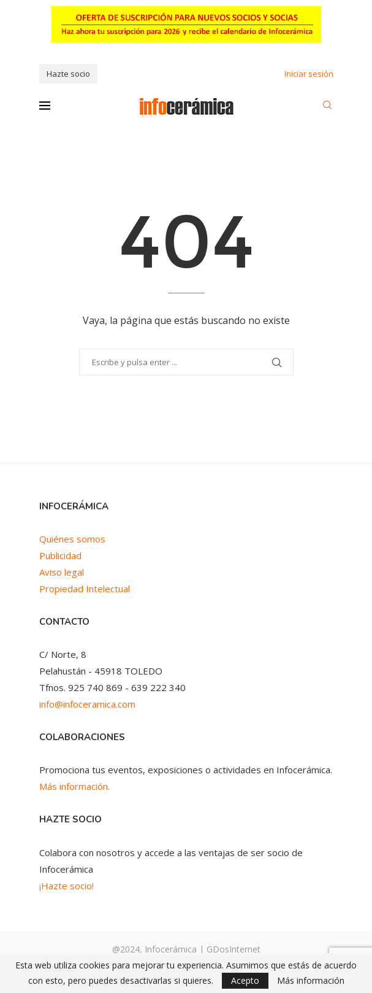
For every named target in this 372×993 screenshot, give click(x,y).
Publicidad (60, 555)
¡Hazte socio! (66, 885)
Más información (310, 980)
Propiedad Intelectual (84, 588)
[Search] (327, 106)
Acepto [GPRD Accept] (245, 980)
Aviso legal (61, 572)
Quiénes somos (72, 539)
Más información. (74, 786)
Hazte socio (68, 73)
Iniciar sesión (308, 73)
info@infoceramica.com (87, 704)
